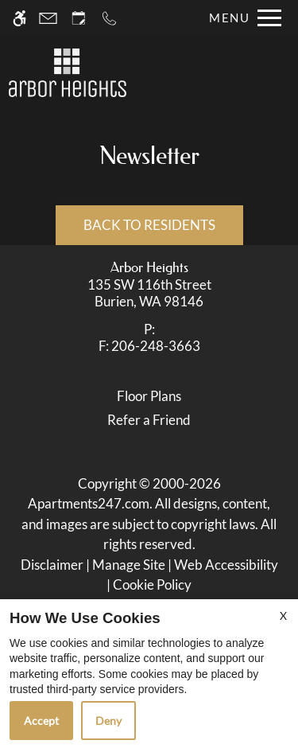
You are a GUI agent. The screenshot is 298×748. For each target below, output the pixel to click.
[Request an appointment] (79, 18)
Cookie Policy (152, 584)
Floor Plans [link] (149, 396)
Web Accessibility (226, 564)
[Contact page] (48, 18)
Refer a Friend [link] (149, 419)
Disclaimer (52, 564)
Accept (41, 720)
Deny (108, 720)
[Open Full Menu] (241, 18)
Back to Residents (149, 224)
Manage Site (128, 564)
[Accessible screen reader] (19, 18)
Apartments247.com (88, 503)
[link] (149, 293)
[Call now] (109, 18)
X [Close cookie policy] (283, 615)
